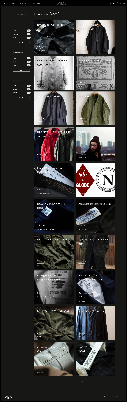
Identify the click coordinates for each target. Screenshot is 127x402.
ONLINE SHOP (35, 3)
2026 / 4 (22, 65)
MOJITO (80, 265)
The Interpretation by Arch (45, 297)
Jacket (22, 93)
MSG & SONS (82, 122)
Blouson (22, 89)
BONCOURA (82, 158)
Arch (22, 30)
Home (5, 3)
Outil (38, 265)
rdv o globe (40, 50)
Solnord (22, 34)
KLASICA (81, 86)
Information (23, 3)
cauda (22, 38)
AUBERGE (40, 122)
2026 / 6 (22, 58)
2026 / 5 (22, 62)
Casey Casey (41, 86)
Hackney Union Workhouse (45, 229)
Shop (13, 3)
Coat (22, 86)
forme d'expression (43, 193)
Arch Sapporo (82, 229)
